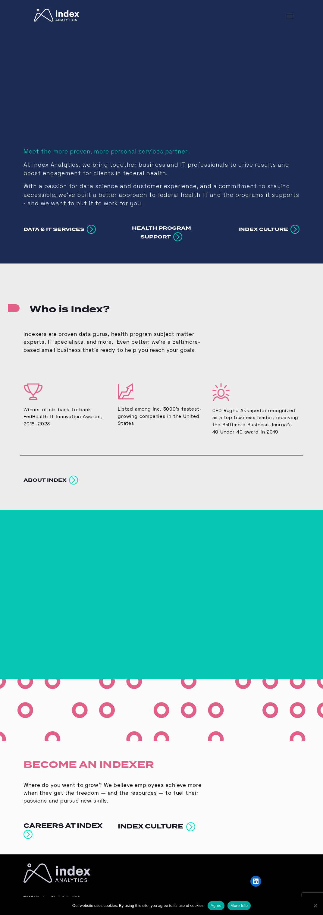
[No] (315, 906)
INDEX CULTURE (156, 820)
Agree (216, 905)
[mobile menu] (290, 17)
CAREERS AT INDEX (64, 824)
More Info (239, 905)
